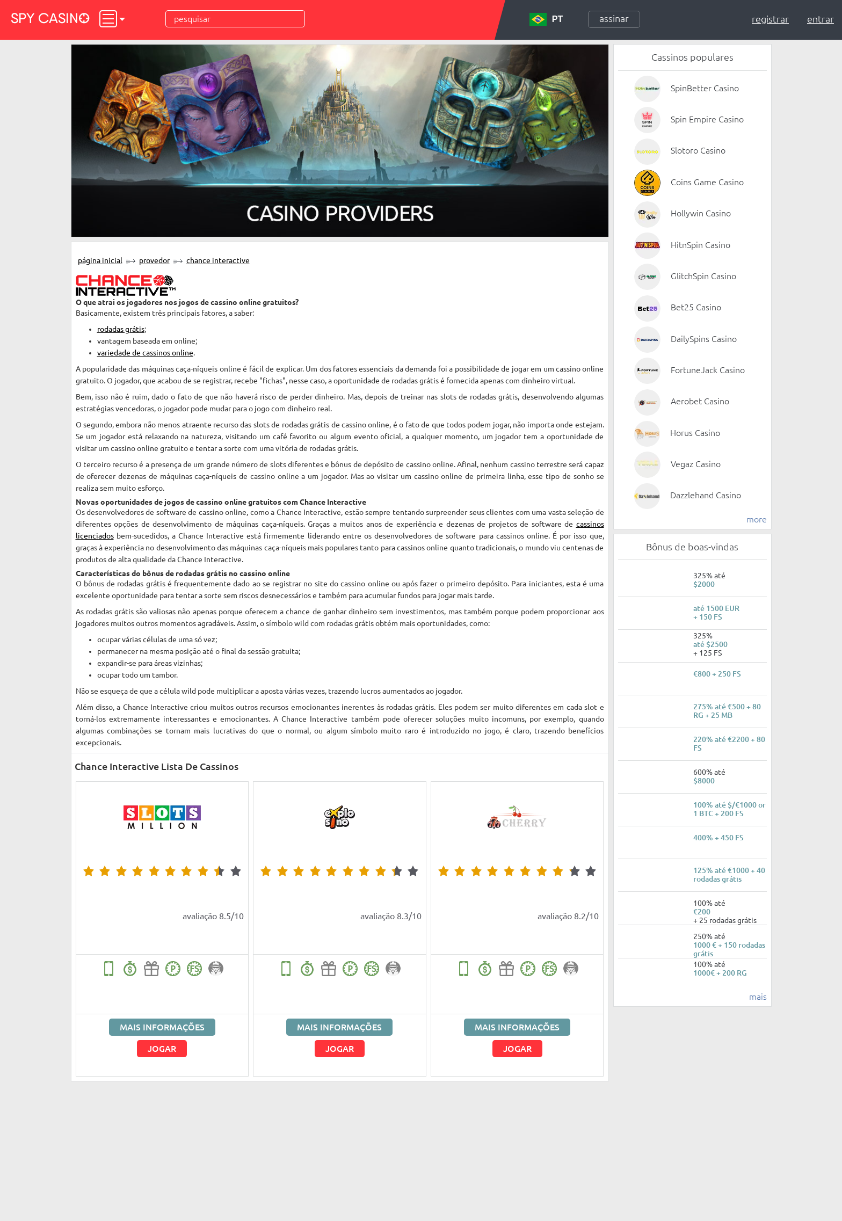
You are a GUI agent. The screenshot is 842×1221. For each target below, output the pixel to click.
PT (546, 19)
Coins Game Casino (707, 182)
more (756, 519)
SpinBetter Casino (705, 88)
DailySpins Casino (704, 339)
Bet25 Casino (696, 307)
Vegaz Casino (696, 464)
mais (758, 996)
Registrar (770, 18)
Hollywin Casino (701, 213)
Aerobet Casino (700, 401)
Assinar (614, 18)
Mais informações (162, 1027)
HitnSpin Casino (700, 245)
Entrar (820, 18)
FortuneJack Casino (708, 370)
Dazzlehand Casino (705, 495)
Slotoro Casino (698, 150)
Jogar (162, 1048)
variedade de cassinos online (145, 352)
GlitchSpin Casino (703, 276)
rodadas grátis (120, 329)
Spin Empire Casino (707, 119)
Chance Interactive (218, 260)
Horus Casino (695, 433)
